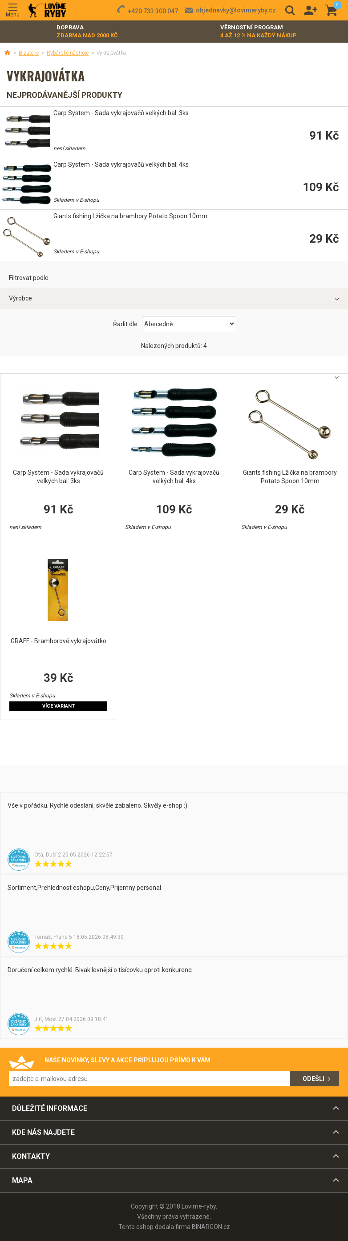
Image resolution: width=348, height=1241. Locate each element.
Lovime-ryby (47, 10)
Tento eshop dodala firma (154, 1226)
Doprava (87, 32)
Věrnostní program (258, 32)
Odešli (313, 1078)
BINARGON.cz (211, 1226)
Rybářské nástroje (68, 53)
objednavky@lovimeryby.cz (236, 10)
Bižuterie (29, 53)
